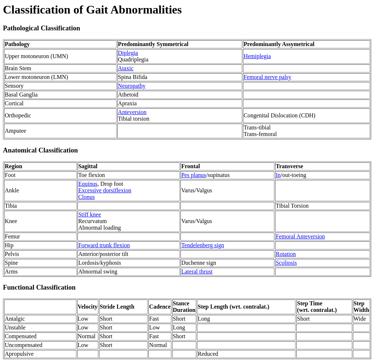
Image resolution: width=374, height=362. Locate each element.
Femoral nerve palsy (267, 77)
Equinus (87, 184)
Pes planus (193, 175)
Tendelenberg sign (202, 245)
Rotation (286, 254)
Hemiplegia (257, 56)
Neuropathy (132, 86)
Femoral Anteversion (300, 236)
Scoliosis (286, 263)
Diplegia (128, 53)
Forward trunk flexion (104, 245)
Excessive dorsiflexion (104, 190)
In (278, 175)
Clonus (86, 197)
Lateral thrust (197, 271)
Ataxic (126, 68)
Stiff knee (89, 214)
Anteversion (132, 112)
